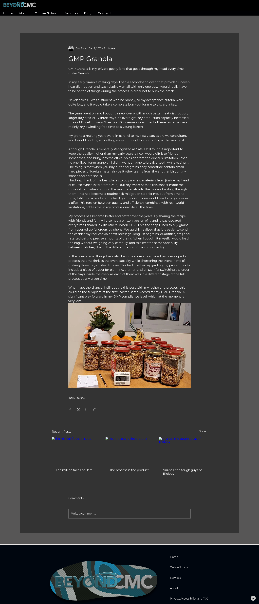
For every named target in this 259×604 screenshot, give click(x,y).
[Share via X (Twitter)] (78, 409)
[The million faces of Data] (76, 450)
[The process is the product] (130, 450)
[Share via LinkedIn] (86, 409)
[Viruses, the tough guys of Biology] (183, 450)
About (174, 588)
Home (174, 557)
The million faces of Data (74, 470)
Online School (179, 567)
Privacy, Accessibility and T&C (181, 598)
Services (175, 577)
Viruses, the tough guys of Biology (182, 471)
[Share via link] (94, 409)
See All (203, 431)
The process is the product (129, 470)
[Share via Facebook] (70, 409)
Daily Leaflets (77, 397)
